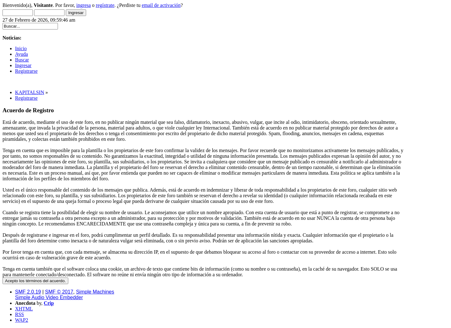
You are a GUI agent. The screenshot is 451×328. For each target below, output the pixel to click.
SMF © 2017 (59, 291)
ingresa (83, 5)
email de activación (161, 5)
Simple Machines (95, 291)
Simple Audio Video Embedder (49, 297)
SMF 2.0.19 (28, 291)
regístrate (105, 5)
